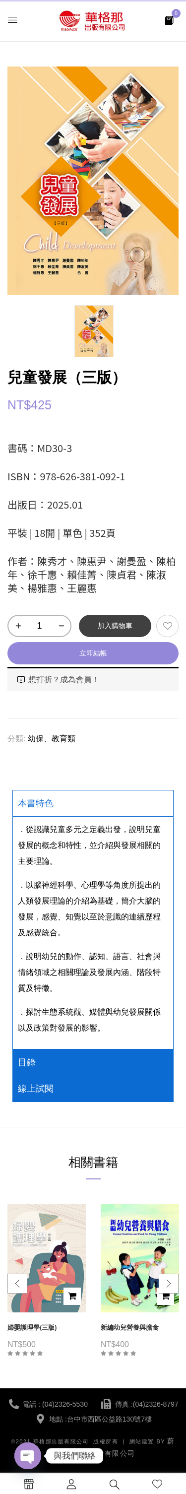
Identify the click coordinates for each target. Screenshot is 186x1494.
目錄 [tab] (27, 1062)
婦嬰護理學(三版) (32, 1327)
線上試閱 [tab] (36, 1089)
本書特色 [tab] (36, 803)
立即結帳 (93, 653)
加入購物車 (115, 626)
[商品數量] (39, 626)
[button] (169, 19)
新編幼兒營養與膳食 (130, 1327)
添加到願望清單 (167, 626)
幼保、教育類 (51, 738)
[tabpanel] (93, 932)
